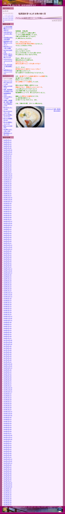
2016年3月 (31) (7, 381)
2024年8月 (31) (7, 181)
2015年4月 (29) (7, 403)
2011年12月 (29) (8, 483)
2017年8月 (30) (7, 348)
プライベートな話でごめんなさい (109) (8, 82)
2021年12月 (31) (8, 245)
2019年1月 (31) (7, 314)
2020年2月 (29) (7, 288)
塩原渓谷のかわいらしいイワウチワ (8, 71)
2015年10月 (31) (8, 391)
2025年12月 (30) (8, 150)
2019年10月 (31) (8, 296)
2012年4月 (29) (7, 475)
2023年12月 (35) (8, 197)
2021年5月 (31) (7, 259)
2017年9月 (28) (7, 346)
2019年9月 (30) (7, 298)
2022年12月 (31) (8, 221)
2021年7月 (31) (7, 255)
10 (8, 16)
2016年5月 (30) (7, 378)
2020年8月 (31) (7, 276)
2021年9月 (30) (7, 251)
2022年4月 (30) (7, 237)
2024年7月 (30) (7, 183)
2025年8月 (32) (7, 158)
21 (3, 19)
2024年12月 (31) (8, 173)
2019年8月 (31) (7, 300)
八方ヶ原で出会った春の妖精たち (8, 66)
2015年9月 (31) (7, 393)
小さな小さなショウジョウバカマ (8, 61)
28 (3, 21)
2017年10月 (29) (8, 344)
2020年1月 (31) (7, 290)
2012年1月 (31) (7, 481)
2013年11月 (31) (8, 437)
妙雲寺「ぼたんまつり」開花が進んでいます (8, 55)
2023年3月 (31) (7, 215)
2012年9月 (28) (7, 465)
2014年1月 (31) (7, 433)
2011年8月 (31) (7, 490)
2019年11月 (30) (8, 294)
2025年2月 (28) (7, 169)
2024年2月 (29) (7, 193)
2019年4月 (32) (7, 308)
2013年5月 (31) (7, 449)
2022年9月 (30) (7, 227)
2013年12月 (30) (8, 435)
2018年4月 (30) (7, 332)
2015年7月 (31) (7, 397)
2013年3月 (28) (7, 453)
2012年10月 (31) (8, 463)
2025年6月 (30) (7, 162)
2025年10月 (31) (8, 154)
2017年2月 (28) (7, 360)
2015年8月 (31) (7, 395)
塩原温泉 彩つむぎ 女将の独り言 (32, 14)
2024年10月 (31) (8, 177)
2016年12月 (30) (8, 364)
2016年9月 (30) (7, 370)
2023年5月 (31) (7, 211)
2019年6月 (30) (7, 304)
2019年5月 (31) (7, 306)
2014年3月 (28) (7, 429)
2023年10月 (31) (8, 201)
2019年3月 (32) (7, 310)
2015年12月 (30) (8, 387)
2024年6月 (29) (7, 185)
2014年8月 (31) (7, 419)
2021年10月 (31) (8, 249)
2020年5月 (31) (7, 282)
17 (8, 18)
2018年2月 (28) (7, 336)
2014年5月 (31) (7, 425)
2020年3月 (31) (7, 286)
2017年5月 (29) (7, 354)
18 (9, 18)
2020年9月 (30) (7, 274)
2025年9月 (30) (7, 156)
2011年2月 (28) (7, 502)
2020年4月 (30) (7, 284)
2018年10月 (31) (8, 320)
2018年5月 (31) (7, 330)
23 (6, 19)
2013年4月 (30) (7, 451)
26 (11, 19)
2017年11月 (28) (8, 342)
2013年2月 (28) (7, 455)
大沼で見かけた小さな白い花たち (8, 33)
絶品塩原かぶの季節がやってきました (8, 42)
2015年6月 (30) (7, 399)
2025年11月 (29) (8, 152)
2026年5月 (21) (7, 140)
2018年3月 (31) (7, 334)
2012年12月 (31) (8, 459)
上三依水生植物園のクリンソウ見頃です (8, 28)
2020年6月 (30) (7, 280)
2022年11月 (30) (8, 223)
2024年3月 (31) (7, 191)
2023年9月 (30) (7, 203)
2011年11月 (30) (8, 485)
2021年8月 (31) (7, 253)
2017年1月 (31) (7, 362)
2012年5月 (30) (7, 473)
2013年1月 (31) (7, 457)
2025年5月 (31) (7, 164)
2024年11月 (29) (8, 175)
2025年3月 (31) (7, 168)
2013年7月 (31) (7, 445)
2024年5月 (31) (7, 187)
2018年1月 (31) (7, 338)
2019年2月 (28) (7, 312)
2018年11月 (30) (8, 318)
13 (12, 16)
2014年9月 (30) (7, 417)
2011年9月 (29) (7, 488)
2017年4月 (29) (7, 356)
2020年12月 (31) (8, 269)
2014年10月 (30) (8, 415)
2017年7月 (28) (7, 350)
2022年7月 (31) (7, 231)
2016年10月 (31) (8, 368)
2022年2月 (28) (7, 241)
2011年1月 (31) (7, 504)
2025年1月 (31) (7, 171)
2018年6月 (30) (7, 328)
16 (6, 18)
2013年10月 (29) (8, 439)
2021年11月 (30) (8, 247)
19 (11, 18)
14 (3, 18)
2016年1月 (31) (7, 385)
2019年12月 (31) (8, 292)
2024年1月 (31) (7, 195)
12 (11, 16)
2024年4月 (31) (7, 189)
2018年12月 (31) (8, 316)
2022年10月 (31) (8, 225)
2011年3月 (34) (7, 500)
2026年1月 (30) (7, 148)
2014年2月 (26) (7, 431)
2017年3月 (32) (7, 358)
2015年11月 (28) (8, 389)
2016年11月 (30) (8, 366)
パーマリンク (49, 109)
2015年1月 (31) (7, 409)
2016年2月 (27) (7, 383)
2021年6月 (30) (7, 257)
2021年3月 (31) (7, 263)
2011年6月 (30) (7, 494)
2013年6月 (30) (7, 447)
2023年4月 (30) (7, 213)
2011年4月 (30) (7, 498)
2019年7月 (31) (7, 302)
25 (9, 19)
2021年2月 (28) (7, 265)
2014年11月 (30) (8, 413)
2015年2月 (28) (7, 407)
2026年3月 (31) (7, 144)
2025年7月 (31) (7, 160)
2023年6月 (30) (7, 209)
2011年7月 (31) (7, 492)
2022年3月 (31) (7, 239)
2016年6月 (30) (7, 376)
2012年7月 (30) (7, 469)
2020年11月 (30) (8, 271)
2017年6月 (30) (7, 352)
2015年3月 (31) (7, 405)
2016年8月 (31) (7, 372)
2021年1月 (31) (7, 267)
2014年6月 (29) (7, 423)
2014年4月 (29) (7, 427)
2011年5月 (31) (7, 496)
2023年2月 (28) (7, 217)
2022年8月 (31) (7, 229)
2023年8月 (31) (7, 205)
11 (9, 16)
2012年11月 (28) (8, 461)
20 (12, 18)
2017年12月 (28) (8, 340)
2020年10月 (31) (8, 273)
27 (12, 19)
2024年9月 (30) (7, 179)
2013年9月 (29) (7, 441)
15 (5, 18)
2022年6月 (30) (7, 233)
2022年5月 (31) (7, 235)
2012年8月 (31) (7, 467)
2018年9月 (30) (7, 322)
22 (5, 19)
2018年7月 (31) (7, 326)
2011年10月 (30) (8, 486)
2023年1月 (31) (7, 219)
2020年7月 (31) (7, 278)
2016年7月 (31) (7, 374)
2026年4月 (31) (7, 142)
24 (8, 19)
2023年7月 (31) (7, 207)
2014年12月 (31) (8, 411)
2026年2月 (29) (7, 146)
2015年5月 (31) (7, 401)
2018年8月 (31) (7, 324)
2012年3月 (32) (7, 477)
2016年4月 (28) (7, 379)
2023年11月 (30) (8, 199)
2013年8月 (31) (7, 443)
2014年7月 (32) (7, 421)
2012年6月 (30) (7, 471)
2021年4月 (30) (7, 261)
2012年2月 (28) (7, 479)
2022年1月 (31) (7, 243)
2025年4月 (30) (7, 166)
